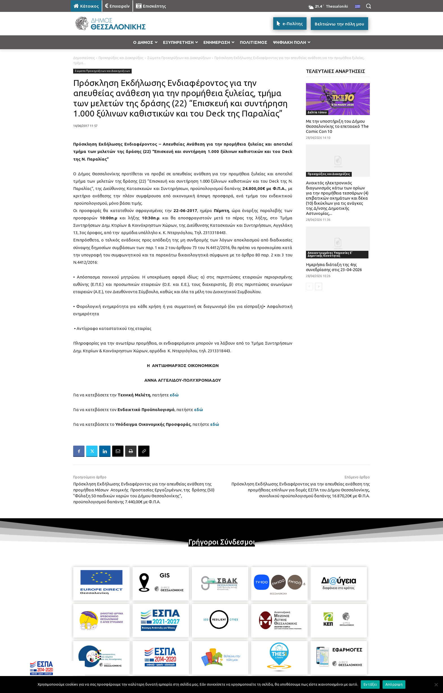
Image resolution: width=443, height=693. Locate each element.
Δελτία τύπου (317, 112)
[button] (368, 6)
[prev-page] (309, 286)
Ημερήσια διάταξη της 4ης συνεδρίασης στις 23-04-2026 (334, 267)
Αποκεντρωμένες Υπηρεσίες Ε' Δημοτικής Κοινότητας (330, 254)
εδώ (174, 394)
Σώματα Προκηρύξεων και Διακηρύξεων (179, 58)
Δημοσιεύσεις (84, 58)
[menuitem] (358, 7)
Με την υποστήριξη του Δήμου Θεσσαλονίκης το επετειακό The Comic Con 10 (337, 126)
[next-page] (318, 286)
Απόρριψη (394, 684)
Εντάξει (370, 684)
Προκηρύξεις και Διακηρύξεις (121, 58)
